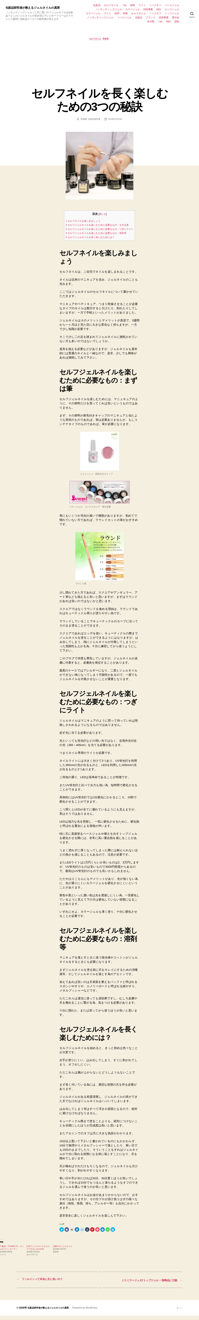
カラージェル (132, 9)
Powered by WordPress (90, 1312)
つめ (124, 5)
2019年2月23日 (115, 120)
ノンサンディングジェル (108, 9)
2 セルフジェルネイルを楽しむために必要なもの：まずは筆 (98, 225)
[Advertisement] (99, 64)
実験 (125, 13)
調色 (176, 21)
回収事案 (148, 9)
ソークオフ (155, 5)
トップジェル (172, 13)
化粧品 (96, 5)
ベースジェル (172, 5)
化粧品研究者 (93, 120)
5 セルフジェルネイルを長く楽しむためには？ (90, 241)
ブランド (150, 17)
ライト (142, 5)
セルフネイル (111, 5)
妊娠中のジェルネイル (62, 1251)
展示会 (175, 17)
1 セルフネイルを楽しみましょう (81, 221)
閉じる (102, 214)
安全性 (107, 39)
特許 (158, 9)
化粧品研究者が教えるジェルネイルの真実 (36, 8)
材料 (132, 5)
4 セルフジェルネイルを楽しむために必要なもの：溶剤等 (96, 237)
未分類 (150, 21)
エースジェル (172, 9)
